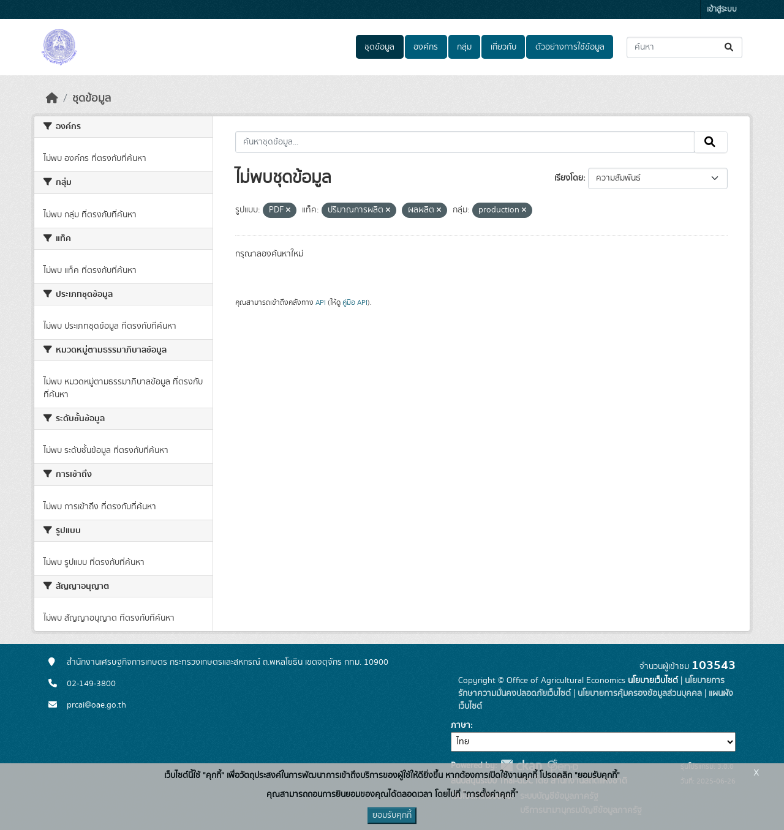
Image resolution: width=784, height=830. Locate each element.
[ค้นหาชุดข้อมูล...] (684, 47)
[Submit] (730, 47)
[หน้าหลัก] (52, 99)
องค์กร (425, 47)
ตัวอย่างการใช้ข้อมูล (570, 47)
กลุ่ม (464, 47)
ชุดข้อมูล (379, 47)
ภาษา (460, 725)
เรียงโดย (568, 178)
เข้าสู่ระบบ (722, 9)
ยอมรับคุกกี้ (392, 815)
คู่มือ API (355, 302)
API (320, 302)
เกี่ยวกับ (503, 47)
